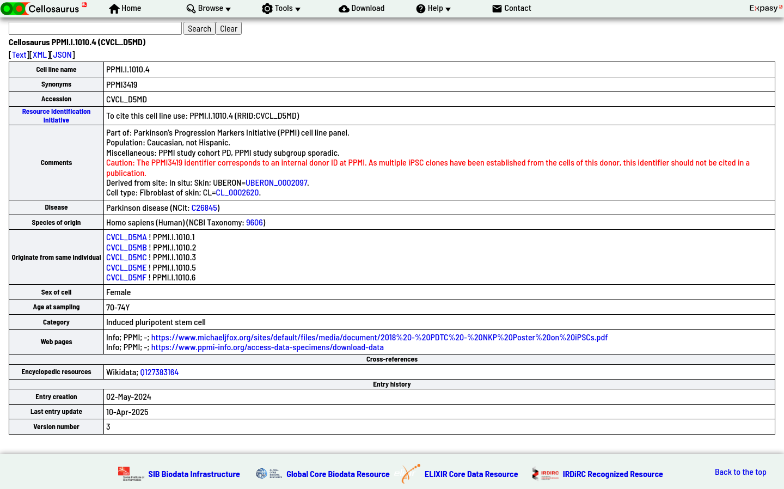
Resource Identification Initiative (56, 115)
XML (40, 54)
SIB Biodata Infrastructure (194, 473)
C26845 (204, 207)
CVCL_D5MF (126, 277)
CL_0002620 (237, 192)
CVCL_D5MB (126, 247)
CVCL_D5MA (126, 236)
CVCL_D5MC (126, 257)
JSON (62, 54)
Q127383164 (159, 371)
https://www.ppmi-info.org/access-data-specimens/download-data (267, 346)
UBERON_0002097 (276, 182)
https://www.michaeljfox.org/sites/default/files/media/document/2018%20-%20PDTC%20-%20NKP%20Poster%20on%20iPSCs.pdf (379, 337)
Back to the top (741, 471)
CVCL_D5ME (126, 267)
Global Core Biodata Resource (338, 473)
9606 (254, 222)
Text (19, 54)
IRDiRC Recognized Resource (613, 473)
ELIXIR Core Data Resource (471, 473)
